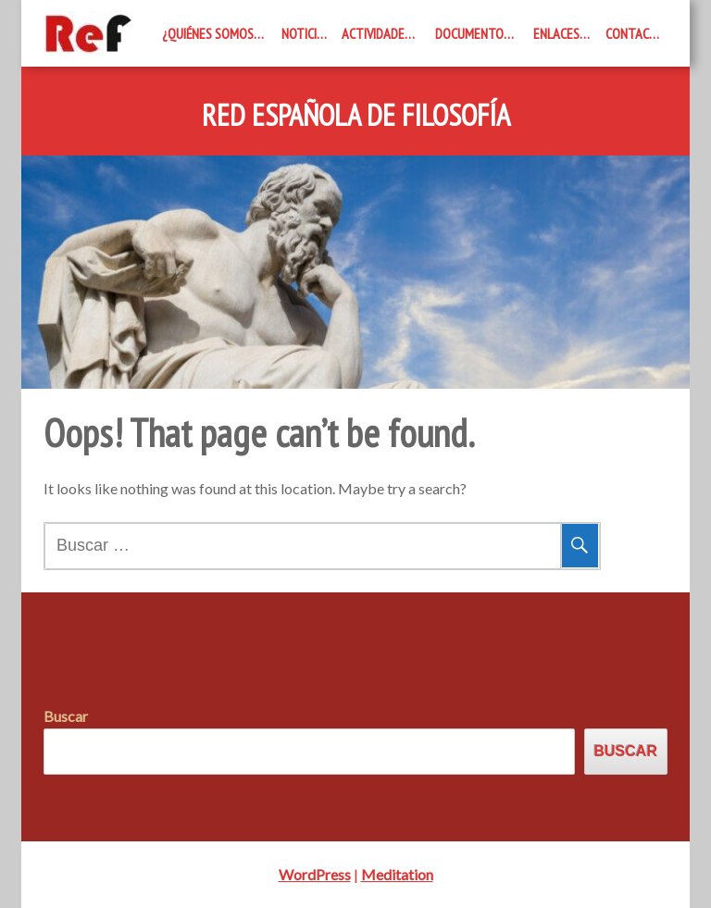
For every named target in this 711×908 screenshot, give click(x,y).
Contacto (635, 33)
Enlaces (556, 33)
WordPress (315, 874)
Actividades (376, 33)
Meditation (397, 874)
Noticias (306, 33)
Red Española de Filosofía (356, 115)
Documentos (472, 33)
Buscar (66, 716)
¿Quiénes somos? (210, 33)
